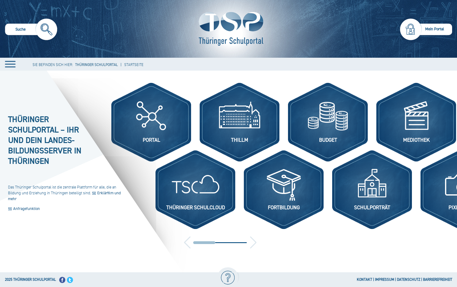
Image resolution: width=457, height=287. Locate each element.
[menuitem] (31, 30)
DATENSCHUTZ (408, 279)
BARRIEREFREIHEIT (437, 279)
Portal (151, 140)
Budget (328, 140)
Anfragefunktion (26, 208)
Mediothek (416, 140)
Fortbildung (284, 207)
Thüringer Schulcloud (195, 207)
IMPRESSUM (384, 279)
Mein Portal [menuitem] (434, 29)
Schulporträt (372, 207)
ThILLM (239, 140)
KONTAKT (364, 279)
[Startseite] (229, 29)
